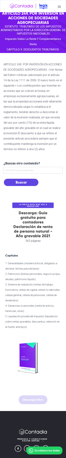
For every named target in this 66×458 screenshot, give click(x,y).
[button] (59, 6)
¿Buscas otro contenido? (22, 163)
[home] (28, 6)
